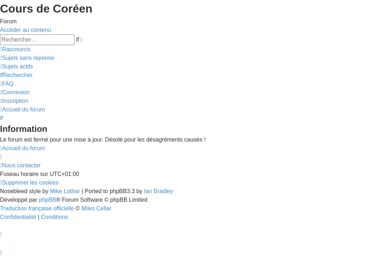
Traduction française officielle (37, 208)
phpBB (47, 200)
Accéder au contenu (25, 30)
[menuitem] (27, 58)
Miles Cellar (96, 208)
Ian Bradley (158, 191)
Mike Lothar (65, 191)
